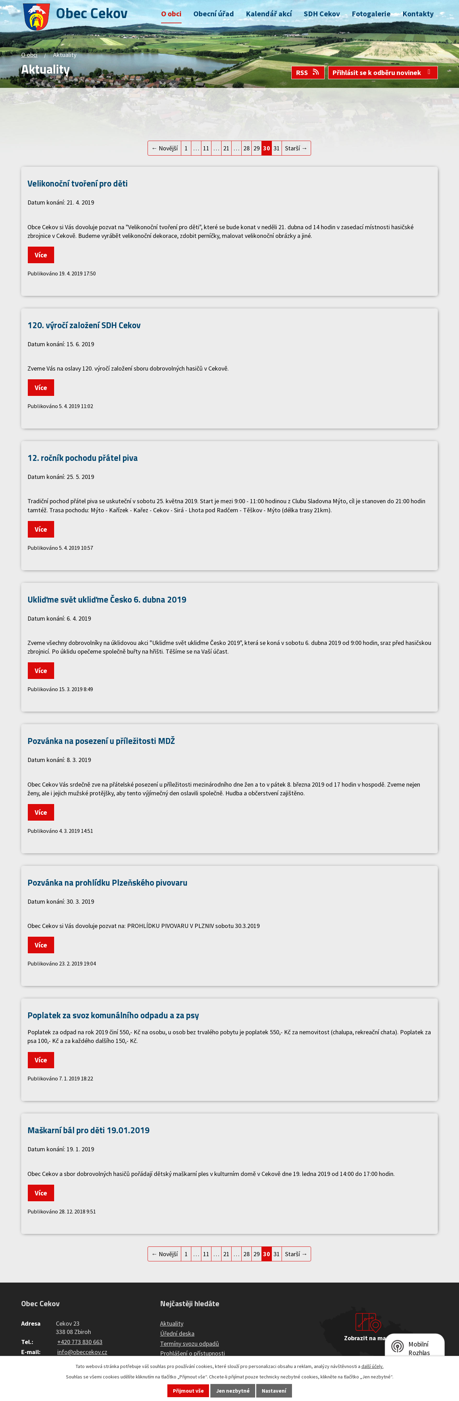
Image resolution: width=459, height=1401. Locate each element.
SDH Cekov (322, 13)
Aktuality (171, 1323)
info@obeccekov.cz (82, 1352)
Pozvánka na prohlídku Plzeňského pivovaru (107, 882)
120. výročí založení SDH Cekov (84, 324)
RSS (308, 72)
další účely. (372, 1366)
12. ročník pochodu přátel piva (82, 457)
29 (256, 148)
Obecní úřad (213, 13)
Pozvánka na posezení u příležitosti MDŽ (101, 740)
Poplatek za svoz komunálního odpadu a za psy (113, 1015)
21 (226, 148)
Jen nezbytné (233, 1390)
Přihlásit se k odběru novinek (382, 72)
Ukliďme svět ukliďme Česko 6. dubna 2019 (106, 599)
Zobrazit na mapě (368, 1338)
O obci (171, 13)
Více (41, 255)
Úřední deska (177, 1333)
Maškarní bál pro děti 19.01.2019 (88, 1130)
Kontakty (418, 13)
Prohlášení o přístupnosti (192, 1353)
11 (206, 148)
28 (246, 148)
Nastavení (274, 1390)
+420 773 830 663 (79, 1342)
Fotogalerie (371, 13)
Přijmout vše (188, 1390)
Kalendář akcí (269, 13)
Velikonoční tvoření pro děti (77, 183)
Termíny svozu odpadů (189, 1344)
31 (277, 148)
